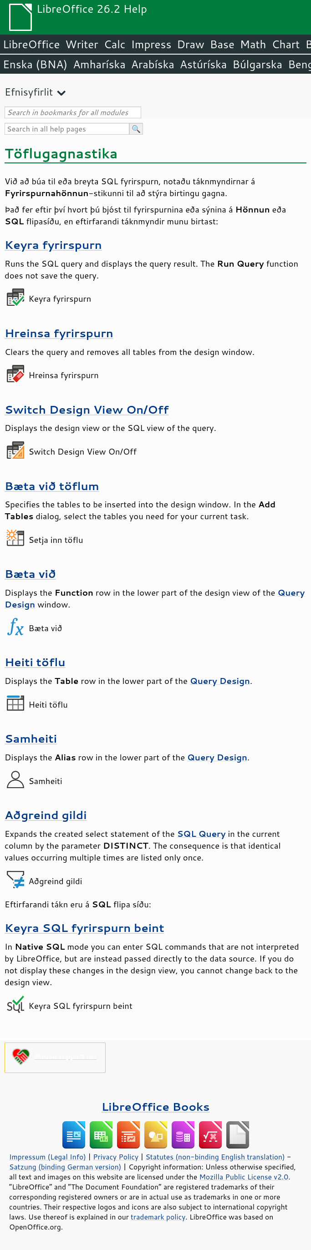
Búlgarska (257, 64)
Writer (81, 44)
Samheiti (31, 738)
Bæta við (30, 574)
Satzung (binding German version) (65, 1167)
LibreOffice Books (156, 1106)
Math (253, 44)
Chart (285, 44)
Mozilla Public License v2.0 (243, 1177)
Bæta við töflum (52, 486)
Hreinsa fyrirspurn (59, 333)
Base (222, 44)
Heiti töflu (35, 662)
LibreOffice (31, 44)
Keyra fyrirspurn (53, 245)
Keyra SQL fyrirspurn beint (84, 928)
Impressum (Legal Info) (47, 1157)
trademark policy (158, 1217)
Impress (151, 44)
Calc (115, 44)
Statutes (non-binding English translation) (215, 1157)
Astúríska (203, 64)
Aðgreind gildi (46, 815)
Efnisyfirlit (29, 92)
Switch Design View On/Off (86, 409)
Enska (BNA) (35, 64)
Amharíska (99, 64)
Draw (190, 44)
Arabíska (152, 64)
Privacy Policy (115, 1157)
